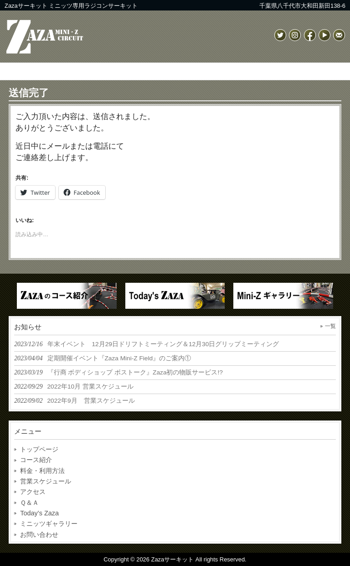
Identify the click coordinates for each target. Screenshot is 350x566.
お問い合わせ (39, 534)
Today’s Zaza (39, 513)
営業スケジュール (45, 481)
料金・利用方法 (42, 470)
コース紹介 (36, 459)
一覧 (330, 326)
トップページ (39, 449)
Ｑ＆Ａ (29, 502)
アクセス (33, 491)
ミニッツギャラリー (48, 523)
